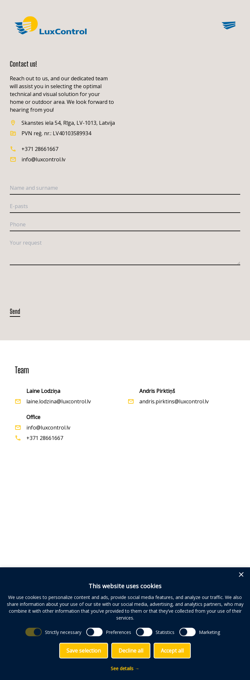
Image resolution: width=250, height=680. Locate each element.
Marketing (209, 632)
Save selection (83, 650)
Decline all (130, 650)
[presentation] (59, 283)
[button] (241, 574)
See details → (125, 668)
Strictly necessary (63, 632)
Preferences (118, 632)
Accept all (172, 650)
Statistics (165, 632)
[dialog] (125, 623)
